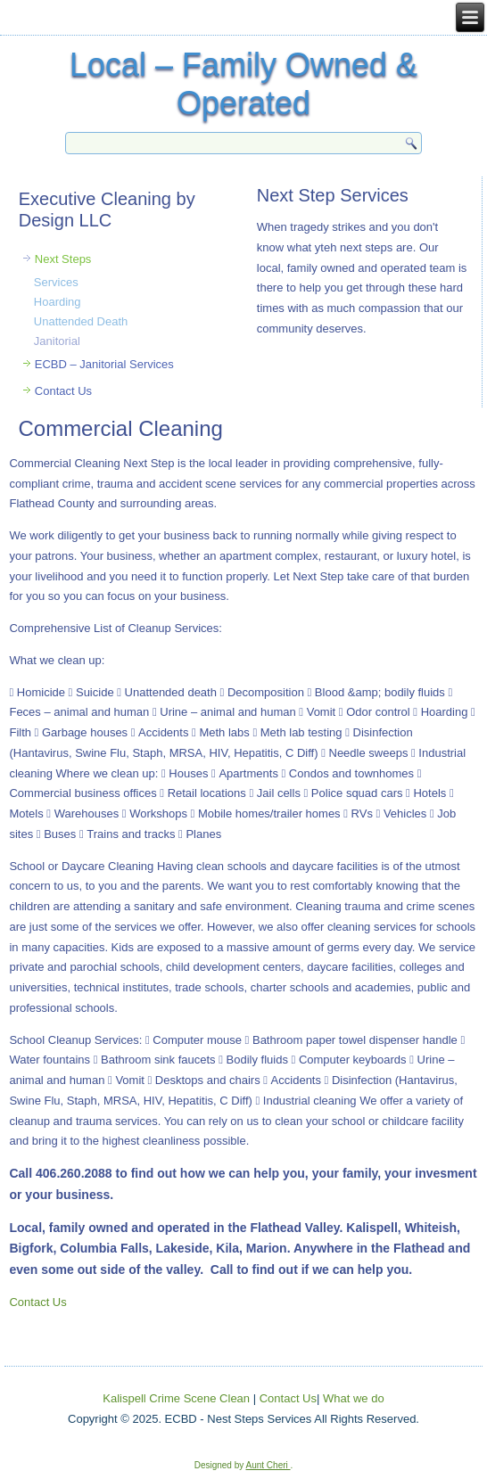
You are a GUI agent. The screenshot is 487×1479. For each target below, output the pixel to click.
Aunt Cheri (268, 1465)
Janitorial (57, 341)
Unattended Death (81, 321)
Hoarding (57, 301)
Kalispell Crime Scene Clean (176, 1398)
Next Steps (63, 259)
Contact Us (63, 391)
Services (56, 282)
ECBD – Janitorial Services (104, 364)
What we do (353, 1398)
